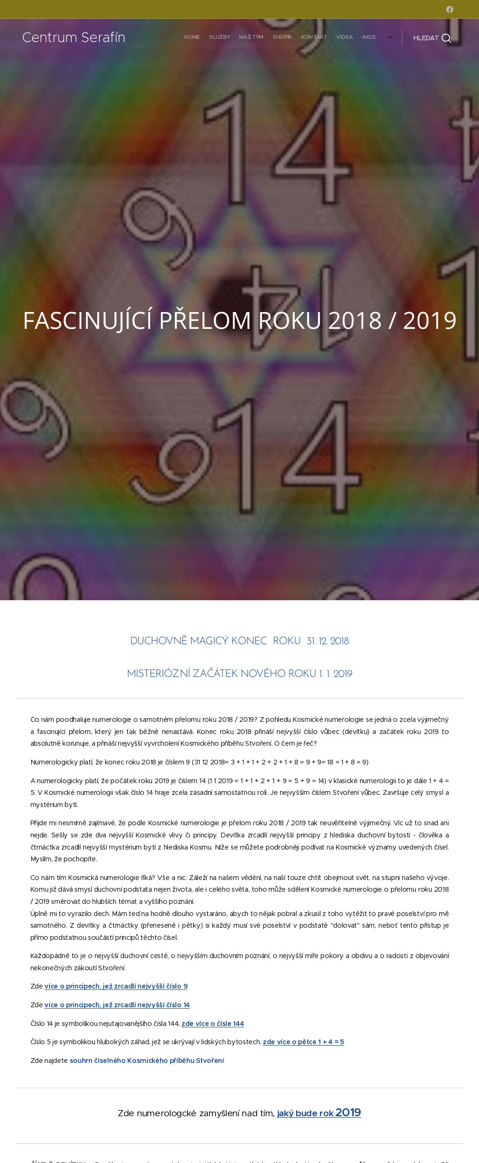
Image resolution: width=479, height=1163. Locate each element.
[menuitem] (328, 38)
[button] (432, 38)
